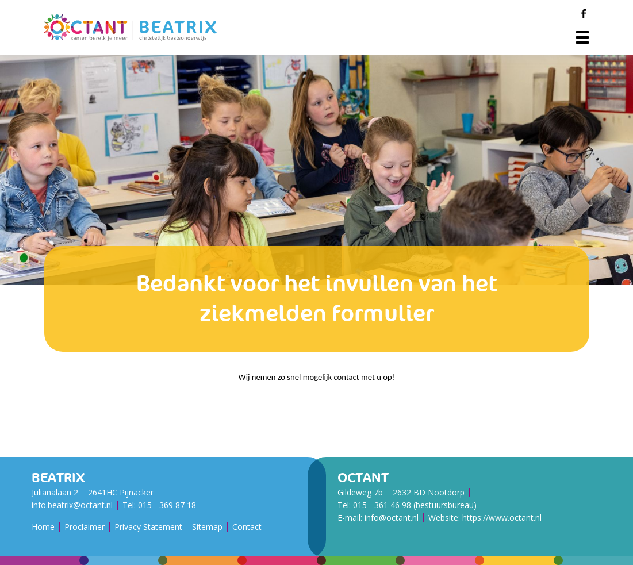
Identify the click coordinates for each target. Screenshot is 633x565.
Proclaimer (84, 526)
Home (43, 526)
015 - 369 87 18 (167, 504)
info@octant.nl (392, 517)
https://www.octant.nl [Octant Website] (502, 517)
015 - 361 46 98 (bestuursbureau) (415, 504)
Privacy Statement (148, 526)
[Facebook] (584, 13)
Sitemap (207, 526)
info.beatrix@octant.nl (72, 504)
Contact (247, 526)
